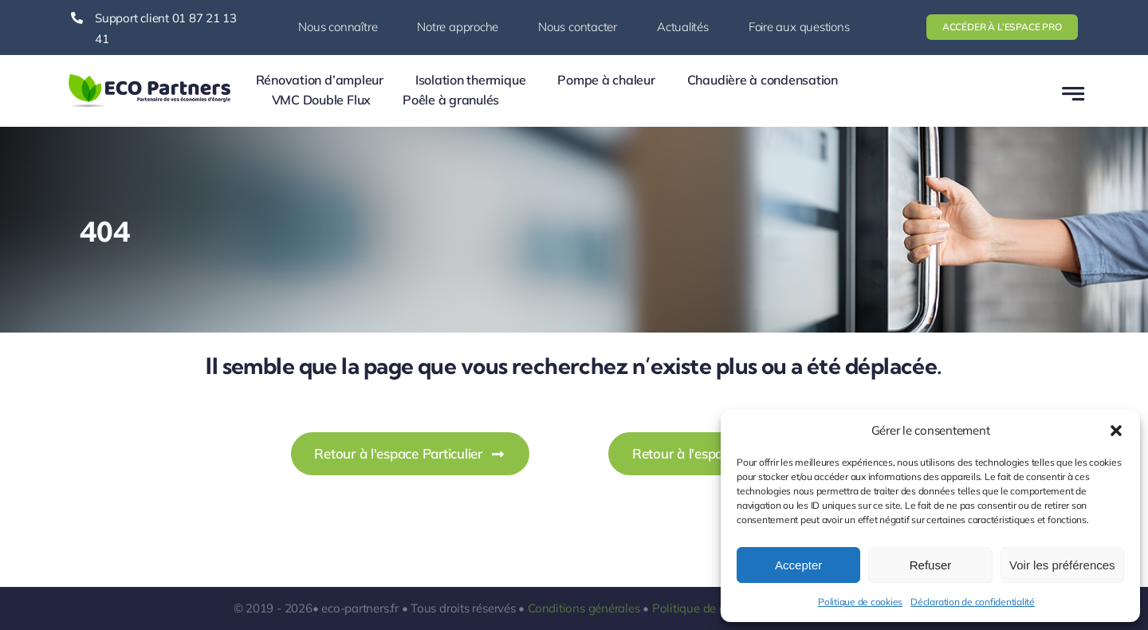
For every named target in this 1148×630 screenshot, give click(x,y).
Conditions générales (584, 608)
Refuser (931, 565)
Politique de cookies (860, 602)
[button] (1116, 431)
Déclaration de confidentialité (972, 602)
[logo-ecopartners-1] (149, 77)
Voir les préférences (1062, 565)
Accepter (798, 565)
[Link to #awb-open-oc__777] (1073, 93)
